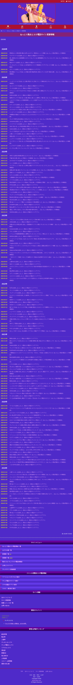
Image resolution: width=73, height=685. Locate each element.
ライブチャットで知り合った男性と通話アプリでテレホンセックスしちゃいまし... (32, 165)
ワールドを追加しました (16, 405)
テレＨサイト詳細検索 (9, 569)
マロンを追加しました (16, 231)
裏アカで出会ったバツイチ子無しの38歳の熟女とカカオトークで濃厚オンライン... (32, 307)
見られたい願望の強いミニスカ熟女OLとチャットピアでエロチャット (29, 366)
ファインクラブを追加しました (18, 326)
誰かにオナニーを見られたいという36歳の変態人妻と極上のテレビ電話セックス (32, 341)
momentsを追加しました (16, 121)
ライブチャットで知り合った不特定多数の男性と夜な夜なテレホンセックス (31, 141)
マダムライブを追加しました (18, 517)
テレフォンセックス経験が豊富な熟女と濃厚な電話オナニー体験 (27, 425)
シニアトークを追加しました (18, 139)
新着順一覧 (6, 554)
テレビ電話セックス (7, 645)
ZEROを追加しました (16, 427)
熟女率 (3, 637)
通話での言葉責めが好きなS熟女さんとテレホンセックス (25, 445)
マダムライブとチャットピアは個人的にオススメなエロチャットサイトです (31, 408)
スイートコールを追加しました (18, 314)
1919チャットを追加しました (18, 304)
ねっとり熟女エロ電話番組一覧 (11, 546)
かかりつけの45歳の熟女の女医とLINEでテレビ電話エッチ (26, 420)
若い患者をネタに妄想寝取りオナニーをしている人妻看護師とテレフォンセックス (32, 58)
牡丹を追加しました (15, 288)
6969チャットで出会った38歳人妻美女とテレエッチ (24, 430)
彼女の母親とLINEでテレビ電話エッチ (20, 454)
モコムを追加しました (16, 522)
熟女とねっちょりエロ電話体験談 (12, 561)
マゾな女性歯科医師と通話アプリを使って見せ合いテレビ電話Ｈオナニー (30, 398)
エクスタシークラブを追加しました (19, 412)
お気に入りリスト (7, 565)
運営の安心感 (5, 663)
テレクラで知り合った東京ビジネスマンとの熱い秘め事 (25, 348)
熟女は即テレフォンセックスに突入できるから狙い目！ (25, 207)
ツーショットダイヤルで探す (11, 577)
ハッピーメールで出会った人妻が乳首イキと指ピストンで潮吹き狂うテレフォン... (32, 81)
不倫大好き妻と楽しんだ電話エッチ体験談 (21, 158)
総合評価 (4, 634)
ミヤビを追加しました (16, 364)
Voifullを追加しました (16, 345)
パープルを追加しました (16, 180)
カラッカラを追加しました (17, 104)
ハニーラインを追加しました (18, 311)
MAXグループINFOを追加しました (19, 515)
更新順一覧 (7, 558)
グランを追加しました (16, 510)
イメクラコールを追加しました (18, 124)
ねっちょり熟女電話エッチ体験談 (56, 53)
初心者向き (4, 655)
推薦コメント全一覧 (7, 603)
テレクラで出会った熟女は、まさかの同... (16, 623)
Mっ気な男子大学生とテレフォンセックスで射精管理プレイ (26, 415)
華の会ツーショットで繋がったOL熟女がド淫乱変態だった (26, 202)
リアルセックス (6, 647)
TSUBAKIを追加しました (17, 422)
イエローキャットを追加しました (19, 388)
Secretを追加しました (16, 199)
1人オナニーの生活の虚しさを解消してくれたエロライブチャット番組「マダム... (32, 295)
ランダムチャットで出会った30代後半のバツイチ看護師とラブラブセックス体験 (32, 65)
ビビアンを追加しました (16, 437)
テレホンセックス (6, 642)
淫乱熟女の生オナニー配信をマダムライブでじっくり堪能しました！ (29, 189)
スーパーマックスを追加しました (19, 520)
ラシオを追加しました (16, 88)
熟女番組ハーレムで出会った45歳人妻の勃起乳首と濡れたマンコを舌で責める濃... (32, 72)
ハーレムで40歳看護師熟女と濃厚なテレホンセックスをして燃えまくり (29, 234)
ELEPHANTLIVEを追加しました (18, 350)
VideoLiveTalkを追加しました (18, 250)
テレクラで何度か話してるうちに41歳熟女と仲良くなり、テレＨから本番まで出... (32, 479)
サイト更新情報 (6, 600)
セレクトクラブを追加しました (18, 86)
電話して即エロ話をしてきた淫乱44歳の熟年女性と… (24, 209)
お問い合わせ (5, 605)
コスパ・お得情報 (6, 661)
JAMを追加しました (15, 222)
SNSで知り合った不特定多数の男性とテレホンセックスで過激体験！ (29, 126)
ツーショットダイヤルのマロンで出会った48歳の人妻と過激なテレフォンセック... (32, 91)
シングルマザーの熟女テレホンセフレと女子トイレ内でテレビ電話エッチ (30, 386)
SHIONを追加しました (16, 212)
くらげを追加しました (16, 192)
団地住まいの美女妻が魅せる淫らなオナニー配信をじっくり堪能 (27, 53)
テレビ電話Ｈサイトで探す (10, 581)
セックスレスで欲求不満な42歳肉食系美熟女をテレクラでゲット (28, 462)
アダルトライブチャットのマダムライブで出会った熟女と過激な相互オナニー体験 (32, 245)
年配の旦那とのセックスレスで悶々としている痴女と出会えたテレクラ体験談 (31, 319)
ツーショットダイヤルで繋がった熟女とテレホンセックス (26, 440)
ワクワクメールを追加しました (18, 55)
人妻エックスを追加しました (18, 134)
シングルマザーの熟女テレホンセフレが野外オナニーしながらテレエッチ (30, 383)
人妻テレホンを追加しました (18, 472)
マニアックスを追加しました (18, 293)
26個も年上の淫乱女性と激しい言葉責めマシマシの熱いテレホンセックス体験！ (32, 224)
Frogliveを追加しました (16, 243)
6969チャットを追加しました (18, 299)
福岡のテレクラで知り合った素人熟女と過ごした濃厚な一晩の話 (27, 98)
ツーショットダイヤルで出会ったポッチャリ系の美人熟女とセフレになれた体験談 (32, 503)
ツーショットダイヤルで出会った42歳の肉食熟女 (23, 435)
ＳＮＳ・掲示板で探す (9, 588)
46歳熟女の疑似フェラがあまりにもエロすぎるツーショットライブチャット (31, 114)
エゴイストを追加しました (17, 276)
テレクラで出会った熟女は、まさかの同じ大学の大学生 (25, 450)
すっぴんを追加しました (16, 396)
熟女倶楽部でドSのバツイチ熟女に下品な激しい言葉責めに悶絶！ (28, 182)
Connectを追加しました (16, 229)
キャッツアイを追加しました (18, 447)
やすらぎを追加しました (16, 328)
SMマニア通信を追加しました (18, 323)
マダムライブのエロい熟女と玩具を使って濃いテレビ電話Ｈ (26, 393)
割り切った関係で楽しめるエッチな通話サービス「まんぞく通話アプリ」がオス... (32, 371)
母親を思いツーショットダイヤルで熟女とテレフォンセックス (27, 136)
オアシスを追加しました (16, 273)
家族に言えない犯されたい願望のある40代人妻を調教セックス (27, 489)
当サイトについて (6, 597)
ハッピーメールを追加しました (18, 112)
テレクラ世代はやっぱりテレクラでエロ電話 (22, 131)
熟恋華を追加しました (16, 302)
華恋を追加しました (15, 457)
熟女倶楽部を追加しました (17, 357)
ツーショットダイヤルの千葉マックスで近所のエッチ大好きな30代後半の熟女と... (32, 278)
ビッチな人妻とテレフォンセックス (19, 148)
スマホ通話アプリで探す (9, 584)
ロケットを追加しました (16, 69)
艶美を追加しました (15, 381)
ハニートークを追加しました (18, 432)
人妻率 (3, 639)
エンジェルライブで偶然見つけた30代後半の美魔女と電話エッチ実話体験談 (31, 359)
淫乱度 (3, 650)
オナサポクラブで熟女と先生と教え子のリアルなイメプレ (26, 109)
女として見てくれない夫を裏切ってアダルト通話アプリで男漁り (27, 331)
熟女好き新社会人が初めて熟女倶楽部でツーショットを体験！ (27, 197)
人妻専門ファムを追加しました (18, 508)
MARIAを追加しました (16, 236)
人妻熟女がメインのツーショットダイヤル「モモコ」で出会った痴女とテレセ (31, 352)
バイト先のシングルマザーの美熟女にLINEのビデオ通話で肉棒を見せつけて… (31, 494)
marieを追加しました (15, 129)
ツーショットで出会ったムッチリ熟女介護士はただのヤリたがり (27, 459)
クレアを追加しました (16, 525)
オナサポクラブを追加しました (18, 160)
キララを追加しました (16, 452)
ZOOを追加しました (15, 391)
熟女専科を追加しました (16, 271)
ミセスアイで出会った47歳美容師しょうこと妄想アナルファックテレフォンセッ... (32, 100)
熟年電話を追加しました (16, 491)
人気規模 (4, 658)
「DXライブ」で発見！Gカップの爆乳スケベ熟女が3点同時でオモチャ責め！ (31, 257)
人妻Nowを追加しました (16, 261)
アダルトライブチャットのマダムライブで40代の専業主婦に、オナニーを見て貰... (32, 252)
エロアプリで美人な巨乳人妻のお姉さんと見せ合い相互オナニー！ (28, 187)
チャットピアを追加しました (18, 369)
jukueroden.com (36, 680)
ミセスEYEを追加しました (17, 464)
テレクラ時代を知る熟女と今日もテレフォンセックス (24, 119)
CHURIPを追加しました (16, 204)
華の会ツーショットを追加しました (19, 484)
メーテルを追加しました (16, 501)
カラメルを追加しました (16, 175)
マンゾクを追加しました (16, 290)
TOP (22, 671)
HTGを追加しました (15, 185)
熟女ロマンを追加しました (17, 62)
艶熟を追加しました (15, 338)
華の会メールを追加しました (18, 512)
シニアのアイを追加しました (18, 145)
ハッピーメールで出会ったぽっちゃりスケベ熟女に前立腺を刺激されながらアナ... (32, 239)
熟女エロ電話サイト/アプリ (35, 55)
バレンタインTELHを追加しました (19, 477)
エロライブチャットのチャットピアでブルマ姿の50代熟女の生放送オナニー (31, 266)
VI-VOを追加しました (16, 527)
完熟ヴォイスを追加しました (18, 172)
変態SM (3, 653)
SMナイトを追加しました (17, 264)
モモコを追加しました (16, 498)
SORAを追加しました (16, 95)
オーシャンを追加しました (17, 107)
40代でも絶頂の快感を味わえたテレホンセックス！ (24, 155)
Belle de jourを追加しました (17, 376)
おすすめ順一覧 (7, 550)
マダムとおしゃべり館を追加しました (20, 486)
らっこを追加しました (16, 163)
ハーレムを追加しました (16, 417)
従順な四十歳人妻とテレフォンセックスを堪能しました (25, 170)
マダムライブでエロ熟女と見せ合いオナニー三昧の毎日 (25, 219)
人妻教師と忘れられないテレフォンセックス (22, 177)
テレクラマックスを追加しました (19, 316)
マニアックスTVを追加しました (18, 194)
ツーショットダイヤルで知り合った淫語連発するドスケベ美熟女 (27, 474)
